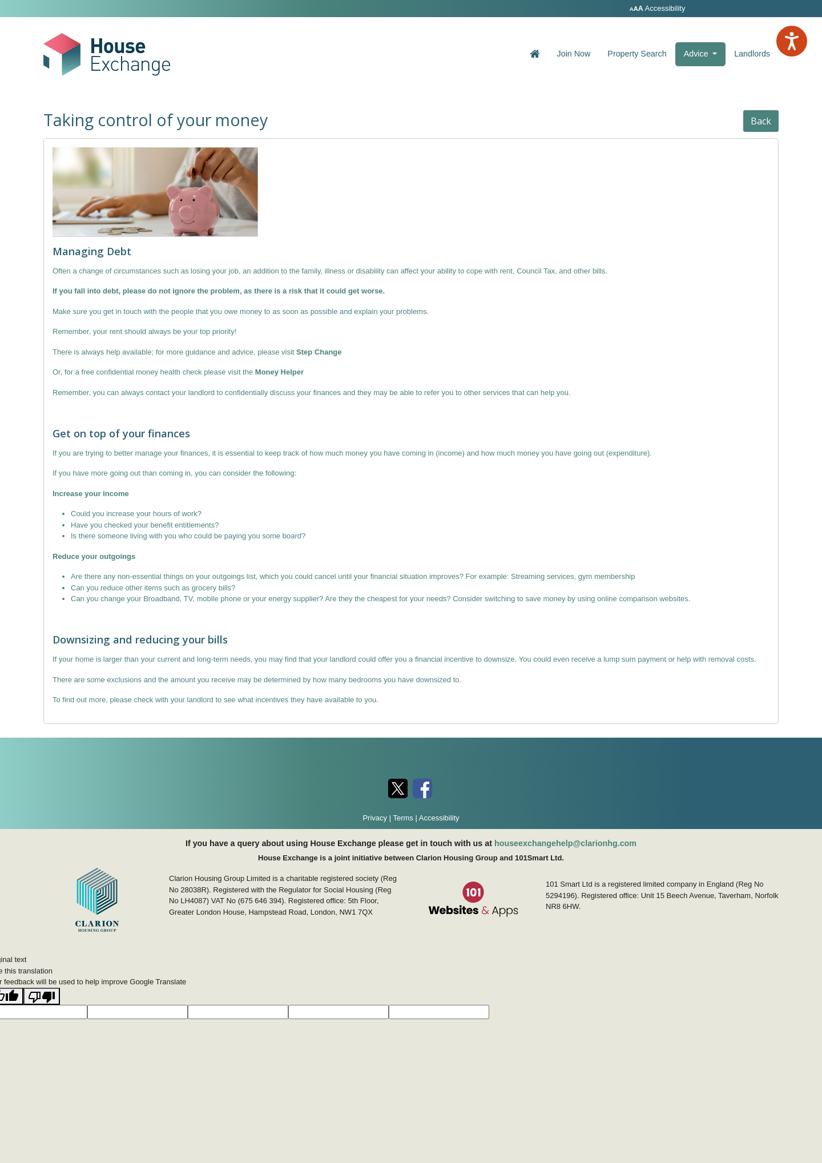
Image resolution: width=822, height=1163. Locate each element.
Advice (705, 52)
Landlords (752, 53)
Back (761, 121)
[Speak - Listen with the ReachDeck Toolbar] (791, 41)
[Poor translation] (41, 996)
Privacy (374, 818)
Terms (403, 818)
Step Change (318, 352)
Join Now (574, 53)
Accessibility (658, 8)
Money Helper (279, 372)
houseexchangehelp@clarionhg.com (565, 843)
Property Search (636, 53)
